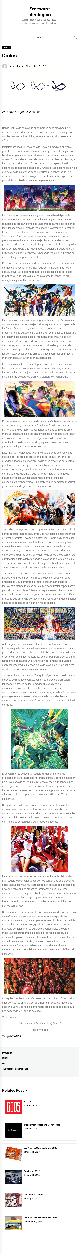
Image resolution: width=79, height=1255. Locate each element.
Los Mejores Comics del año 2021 (40, 1217)
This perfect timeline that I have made (43, 1124)
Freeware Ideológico (39, 11)
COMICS (7, 47)
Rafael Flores (15, 66)
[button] (39, 37)
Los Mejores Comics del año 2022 (40, 1147)
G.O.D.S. (28, 1101)
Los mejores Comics (34, 1194)
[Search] (75, 37)
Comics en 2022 (32, 1171)
